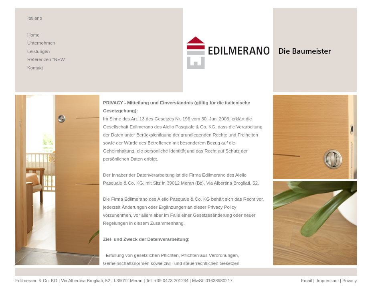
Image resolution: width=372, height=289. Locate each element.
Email (306, 280)
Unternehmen (41, 43)
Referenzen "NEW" (47, 59)
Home (33, 35)
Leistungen (38, 51)
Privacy (349, 280)
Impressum (328, 280)
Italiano (34, 18)
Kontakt (35, 67)
